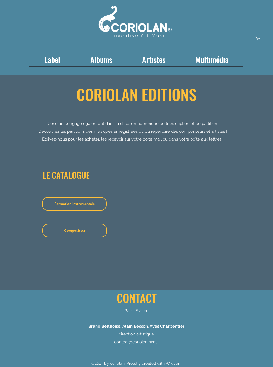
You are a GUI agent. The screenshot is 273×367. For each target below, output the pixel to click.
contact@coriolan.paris (135, 341)
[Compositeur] (74, 230)
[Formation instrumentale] (74, 204)
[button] (257, 37)
